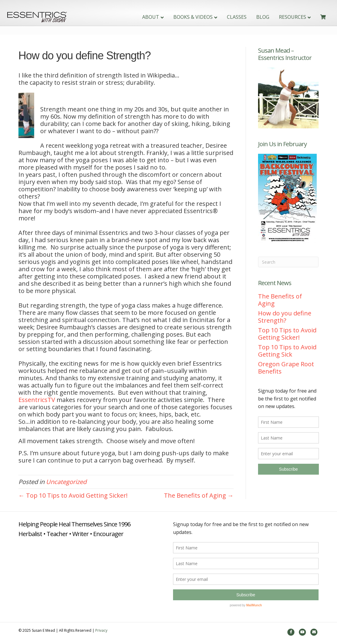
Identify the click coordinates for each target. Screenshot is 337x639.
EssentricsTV (36, 400)
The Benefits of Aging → (199, 495)
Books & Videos (182, 17)
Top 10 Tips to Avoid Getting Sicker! (287, 333)
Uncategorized (66, 482)
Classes (226, 17)
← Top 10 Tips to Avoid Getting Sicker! (73, 495)
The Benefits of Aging (280, 300)
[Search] (288, 262)
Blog (252, 17)
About (140, 17)
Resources (282, 17)
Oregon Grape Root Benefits (286, 367)
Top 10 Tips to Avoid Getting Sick (287, 350)
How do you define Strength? (284, 316)
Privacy (101, 630)
